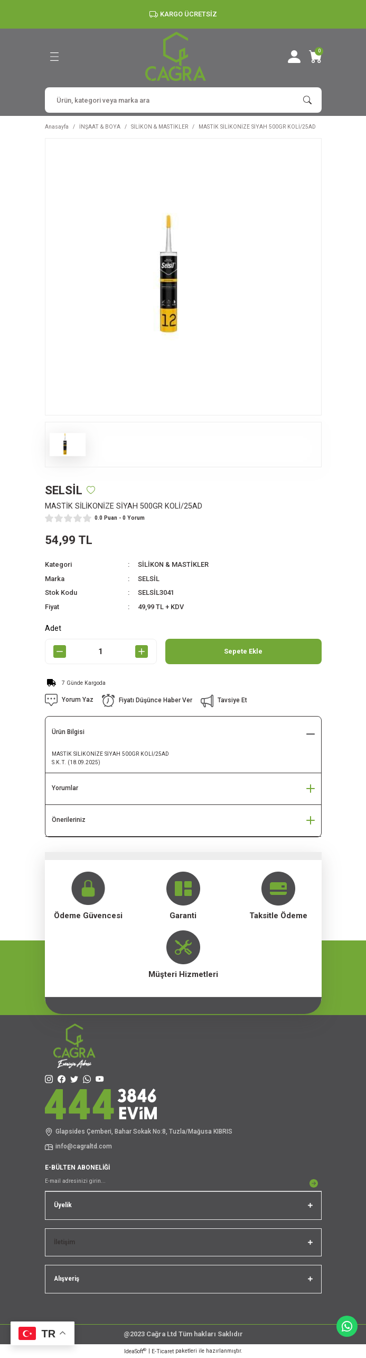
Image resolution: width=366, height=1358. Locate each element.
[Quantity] (100, 651)
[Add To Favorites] (91, 490)
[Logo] (175, 56)
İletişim (64, 1242)
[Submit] (314, 1183)
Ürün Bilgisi (68, 732)
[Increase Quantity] (141, 651)
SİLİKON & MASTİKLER (173, 564)
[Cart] (315, 56)
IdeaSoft (135, 1350)
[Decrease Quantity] (59, 651)
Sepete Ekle (243, 651)
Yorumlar (65, 788)
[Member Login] (294, 56)
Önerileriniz (69, 819)
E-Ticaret (163, 1351)
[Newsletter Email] (183, 1183)
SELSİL (148, 579)
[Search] (183, 100)
